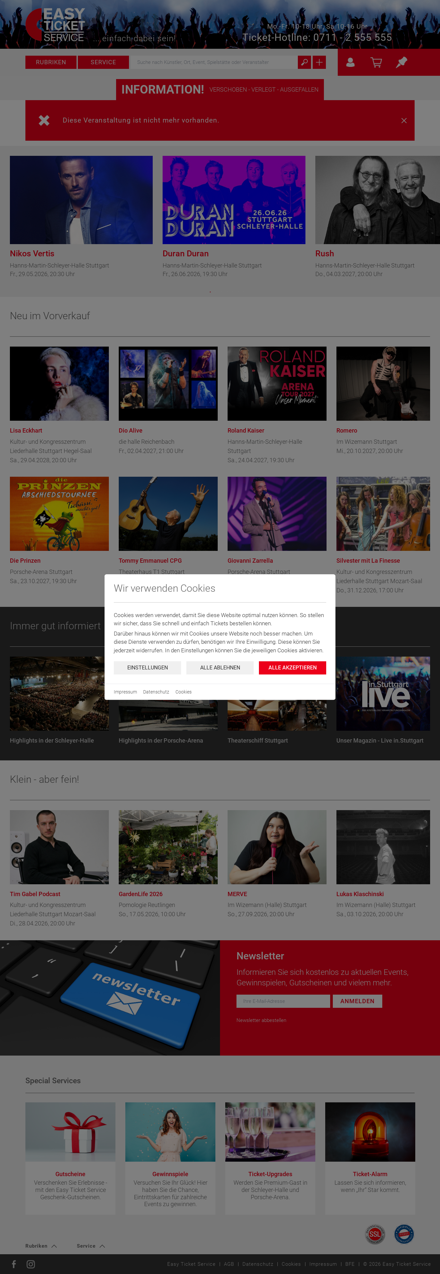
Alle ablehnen (220, 668)
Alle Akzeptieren (292, 668)
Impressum (125, 691)
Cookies (183, 691)
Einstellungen (147, 668)
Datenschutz (156, 691)
